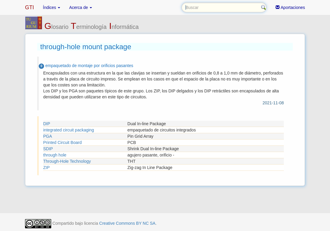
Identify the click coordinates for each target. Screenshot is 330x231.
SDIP (48, 148)
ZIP (46, 167)
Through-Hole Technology (67, 161)
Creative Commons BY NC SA (127, 223)
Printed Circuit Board (62, 142)
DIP (46, 123)
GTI (29, 7)
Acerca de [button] (80, 7)
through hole (54, 155)
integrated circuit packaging (68, 130)
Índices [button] (51, 7)
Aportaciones (290, 7)
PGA (47, 136)
